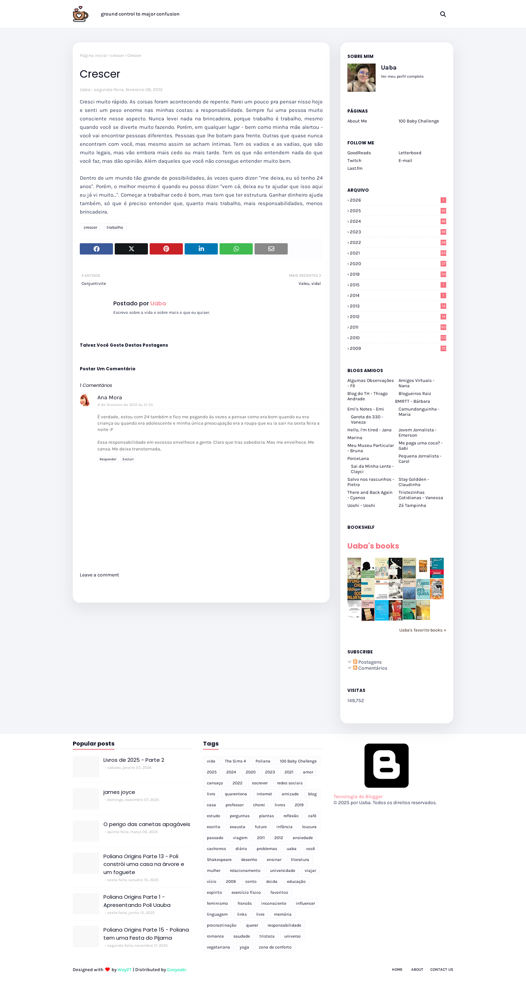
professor (235, 804)
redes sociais (290, 782)
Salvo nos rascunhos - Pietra (370, 482)
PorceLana (358, 458)
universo (292, 936)
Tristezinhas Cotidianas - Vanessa (421, 495)
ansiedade (303, 837)
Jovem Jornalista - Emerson (418, 432)
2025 (398, 210)
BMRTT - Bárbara (412, 401)
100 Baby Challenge (419, 121)
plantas (266, 815)
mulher (213, 870)
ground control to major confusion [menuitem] (140, 14)
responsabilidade (284, 925)
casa (211, 804)
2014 (398, 295)
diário (241, 848)
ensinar (274, 859)
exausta (237, 826)
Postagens (367, 662)
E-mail (405, 160)
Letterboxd (410, 152)
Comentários (370, 668)
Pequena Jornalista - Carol (420, 458)
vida (211, 761)
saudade (241, 936)
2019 (398, 274)
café (312, 815)
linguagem (217, 914)
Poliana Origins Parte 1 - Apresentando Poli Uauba (137, 901)
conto (251, 881)
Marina (354, 437)
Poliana (263, 761)
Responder (108, 459)
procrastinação (222, 925)
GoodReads (359, 152)
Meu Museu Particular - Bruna (370, 448)
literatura (300, 859)
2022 (398, 242)
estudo (213, 815)
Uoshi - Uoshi (361, 505)
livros (280, 804)
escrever (260, 782)
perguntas (240, 815)
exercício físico (246, 892)
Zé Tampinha (412, 505)
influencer (305, 903)
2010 (398, 337)
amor (308, 772)
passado (215, 837)
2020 (398, 263)
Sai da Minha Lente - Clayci (372, 468)
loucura (309, 826)
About (417, 969)
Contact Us (441, 969)
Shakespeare (219, 859)
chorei (259, 804)
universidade (282, 870)
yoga (244, 947)
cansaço (215, 782)
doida (271, 881)
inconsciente (273, 903)
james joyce (119, 792)
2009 (398, 348)
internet (264, 793)
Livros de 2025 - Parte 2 (133, 760)
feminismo (217, 903)
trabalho (115, 227)
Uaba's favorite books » (422, 630)
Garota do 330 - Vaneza (367, 419)
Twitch (354, 160)
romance (215, 936)
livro (211, 793)
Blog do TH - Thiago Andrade (367, 396)
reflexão (291, 815)
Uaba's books (373, 546)
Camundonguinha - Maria (419, 411)
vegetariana (218, 947)
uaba (292, 848)
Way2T (125, 969)
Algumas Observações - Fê (370, 383)
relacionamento (245, 870)
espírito (214, 892)
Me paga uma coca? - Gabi (421, 445)
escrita (213, 826)
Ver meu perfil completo (402, 76)
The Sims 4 (235, 761)
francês (245, 903)
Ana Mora (109, 397)
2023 (398, 231)
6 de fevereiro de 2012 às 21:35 (125, 404)
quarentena (236, 793)
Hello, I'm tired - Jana (369, 429)
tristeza (267, 936)
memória (283, 914)
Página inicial (93, 55)
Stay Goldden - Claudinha (414, 482)
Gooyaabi (176, 969)
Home (397, 969)
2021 (398, 253)
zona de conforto (275, 947)
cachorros (216, 848)
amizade (290, 793)
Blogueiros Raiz (415, 393)
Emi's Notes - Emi (365, 409)
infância (284, 826)
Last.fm (355, 168)
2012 (398, 316)
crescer (117, 55)
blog (312, 793)
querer (252, 925)
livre (260, 914)
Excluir (128, 459)
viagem (240, 837)
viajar (310, 870)
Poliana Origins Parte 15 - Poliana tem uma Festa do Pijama (146, 933)
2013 (398, 306)
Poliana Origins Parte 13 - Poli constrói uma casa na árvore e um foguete (143, 864)
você (310, 848)
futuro (261, 826)
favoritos (279, 892)
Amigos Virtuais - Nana (417, 383)
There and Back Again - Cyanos (370, 495)
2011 (398, 327)
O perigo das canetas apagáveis (146, 824)
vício (211, 881)
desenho (249, 859)
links (242, 914)
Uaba (85, 89)
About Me (357, 121)
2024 (398, 221)
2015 (398, 284)
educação (296, 881)
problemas (267, 848)
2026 (398, 200)
